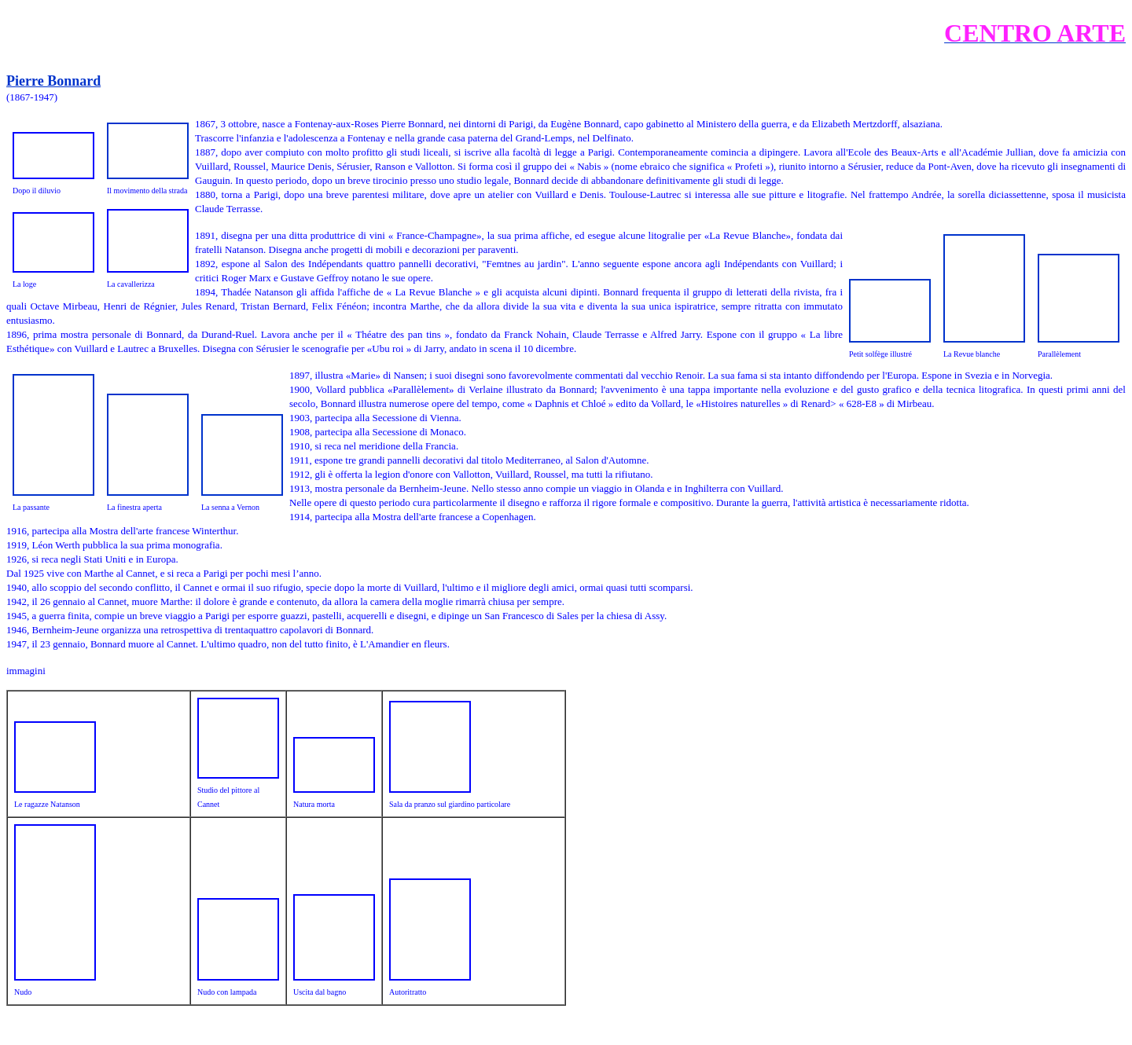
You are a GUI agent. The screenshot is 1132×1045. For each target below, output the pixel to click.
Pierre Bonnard (53, 81)
